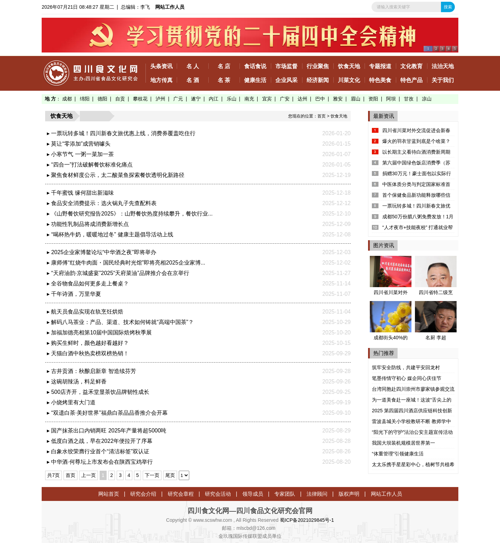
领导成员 (252, 494)
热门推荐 (383, 353)
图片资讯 (383, 245)
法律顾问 (317, 494)
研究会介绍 (143, 494)
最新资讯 (383, 116)
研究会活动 (218, 494)
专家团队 (284, 494)
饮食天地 (339, 116)
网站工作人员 (169, 7)
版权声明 (349, 494)
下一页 (152, 475)
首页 (321, 116)
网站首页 (108, 494)
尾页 (170, 475)
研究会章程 (181, 494)
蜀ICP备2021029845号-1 (307, 520)
